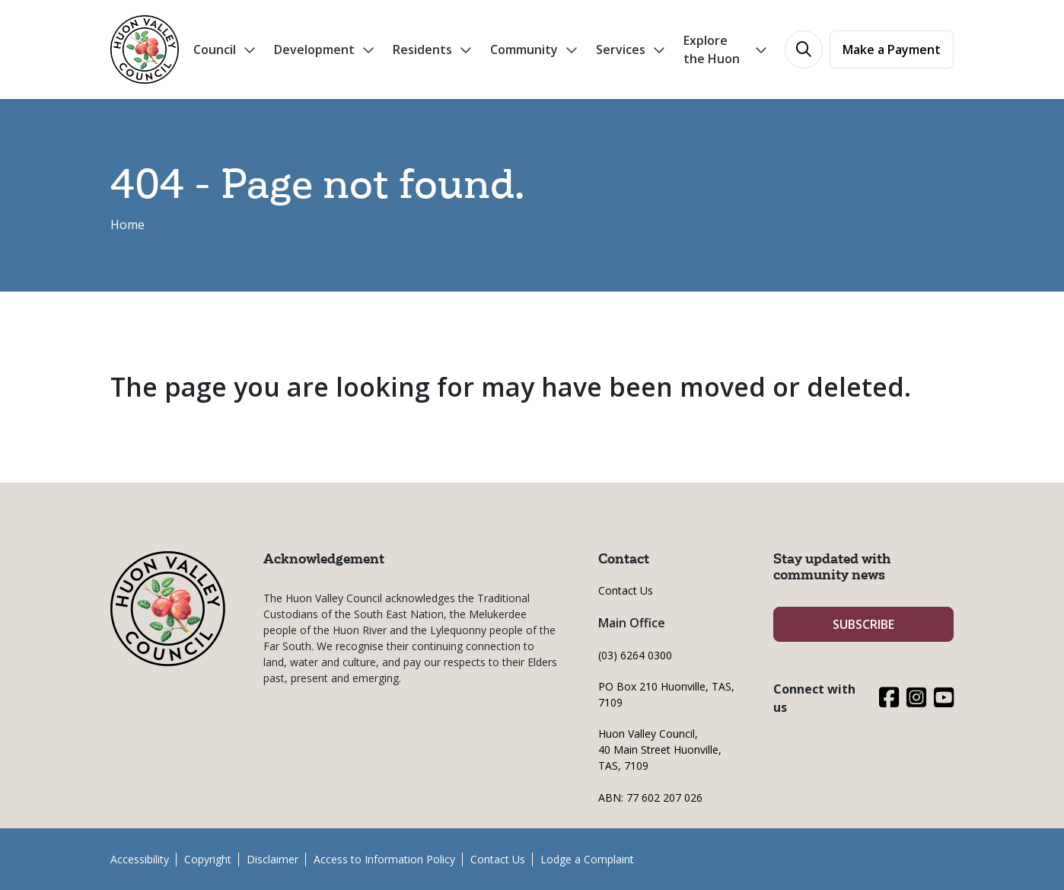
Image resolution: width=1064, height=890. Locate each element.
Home (127, 224)
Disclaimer (272, 859)
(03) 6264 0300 (635, 655)
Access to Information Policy (384, 859)
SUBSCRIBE (863, 624)
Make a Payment (892, 49)
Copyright (207, 859)
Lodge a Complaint (587, 859)
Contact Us (625, 590)
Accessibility (139, 859)
